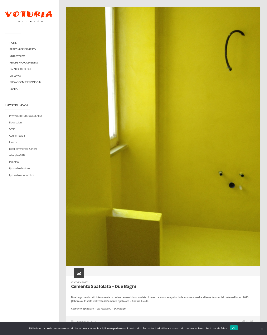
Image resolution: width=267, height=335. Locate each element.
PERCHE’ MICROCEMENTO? (24, 62)
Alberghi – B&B (17, 155)
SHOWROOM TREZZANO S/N (25, 82)
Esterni (12, 142)
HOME (13, 42)
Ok (234, 328)
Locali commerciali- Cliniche (23, 149)
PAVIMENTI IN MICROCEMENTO (25, 116)
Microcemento (17, 56)
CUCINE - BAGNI (79, 282)
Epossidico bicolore (19, 168)
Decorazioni (15, 122)
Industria (14, 162)
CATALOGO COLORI (20, 69)
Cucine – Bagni (17, 135)
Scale (12, 129)
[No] (262, 328)
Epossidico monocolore (21, 175)
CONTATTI (15, 89)
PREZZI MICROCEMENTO (23, 49)
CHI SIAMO (15, 75)
